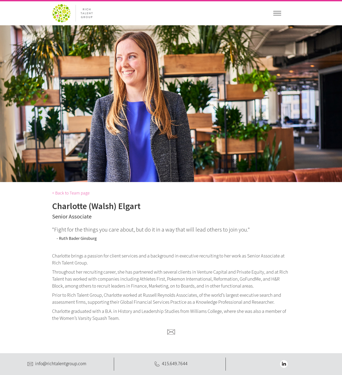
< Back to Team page (71, 193)
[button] (277, 13)
